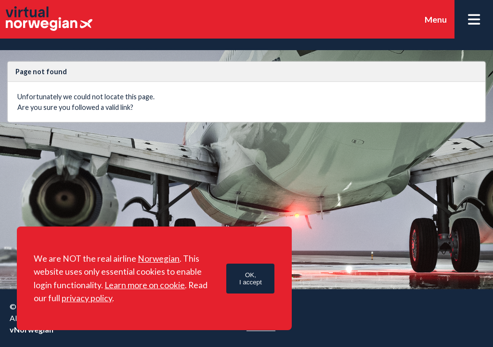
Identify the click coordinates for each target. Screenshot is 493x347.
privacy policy (87, 298)
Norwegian (159, 259)
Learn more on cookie (144, 285)
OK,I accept (250, 278)
